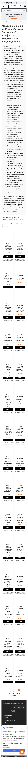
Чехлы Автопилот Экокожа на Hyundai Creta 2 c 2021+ (20, 277)
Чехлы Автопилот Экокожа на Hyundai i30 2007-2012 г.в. (8, 460)
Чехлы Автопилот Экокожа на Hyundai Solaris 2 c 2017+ (20, 578)
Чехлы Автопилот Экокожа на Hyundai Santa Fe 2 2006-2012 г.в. (8, 548)
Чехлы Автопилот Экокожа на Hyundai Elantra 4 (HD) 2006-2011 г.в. (20, 307)
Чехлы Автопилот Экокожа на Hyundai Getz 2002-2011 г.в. (20, 367)
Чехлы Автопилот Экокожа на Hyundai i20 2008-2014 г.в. (20, 430)
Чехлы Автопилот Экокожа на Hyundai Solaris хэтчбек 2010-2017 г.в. (20, 611)
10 (10, 691)
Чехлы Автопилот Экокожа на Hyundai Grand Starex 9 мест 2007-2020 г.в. (8, 399)
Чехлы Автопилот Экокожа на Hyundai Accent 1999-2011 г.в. (19, 247)
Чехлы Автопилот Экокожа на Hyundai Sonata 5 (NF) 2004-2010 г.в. (20, 642)
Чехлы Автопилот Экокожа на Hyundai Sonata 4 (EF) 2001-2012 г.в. (8, 642)
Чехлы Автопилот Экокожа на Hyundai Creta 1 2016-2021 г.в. (8, 277)
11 (13, 691)
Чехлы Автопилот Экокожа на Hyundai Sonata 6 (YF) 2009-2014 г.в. (8, 672)
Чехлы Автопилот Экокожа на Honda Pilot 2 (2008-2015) (8, 246)
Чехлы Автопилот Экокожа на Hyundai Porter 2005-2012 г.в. (20, 518)
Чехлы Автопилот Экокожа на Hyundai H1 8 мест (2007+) (20, 398)
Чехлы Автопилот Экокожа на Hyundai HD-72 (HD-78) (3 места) (8, 430)
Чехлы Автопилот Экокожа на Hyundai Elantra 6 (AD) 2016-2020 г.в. (20, 338)
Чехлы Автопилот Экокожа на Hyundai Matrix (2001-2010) (8, 518)
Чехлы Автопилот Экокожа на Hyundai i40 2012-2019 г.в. (8, 489)
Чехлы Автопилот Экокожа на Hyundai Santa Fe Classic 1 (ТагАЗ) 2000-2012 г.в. (8, 579)
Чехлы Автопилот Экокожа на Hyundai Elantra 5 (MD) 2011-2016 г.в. (8, 338)
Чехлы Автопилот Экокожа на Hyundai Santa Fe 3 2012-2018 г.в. (20, 548)
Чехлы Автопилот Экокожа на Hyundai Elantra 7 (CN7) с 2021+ (8, 368)
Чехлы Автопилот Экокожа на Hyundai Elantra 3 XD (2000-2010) (8, 307)
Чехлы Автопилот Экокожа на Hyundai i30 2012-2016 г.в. (20, 460)
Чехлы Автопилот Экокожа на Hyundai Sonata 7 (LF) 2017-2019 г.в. (20, 672)
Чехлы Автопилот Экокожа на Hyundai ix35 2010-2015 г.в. (20, 489)
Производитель (9, 21)
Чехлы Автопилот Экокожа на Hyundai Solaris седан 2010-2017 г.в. (8, 610)
